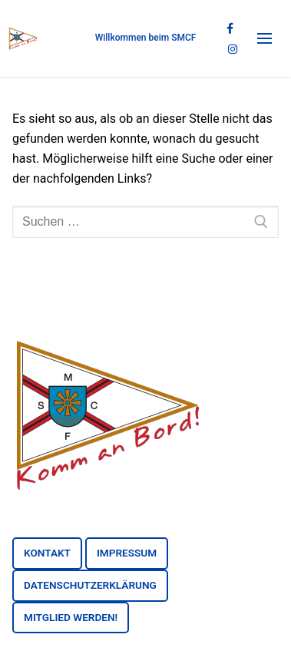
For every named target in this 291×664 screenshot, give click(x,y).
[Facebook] (230, 28)
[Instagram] (232, 48)
